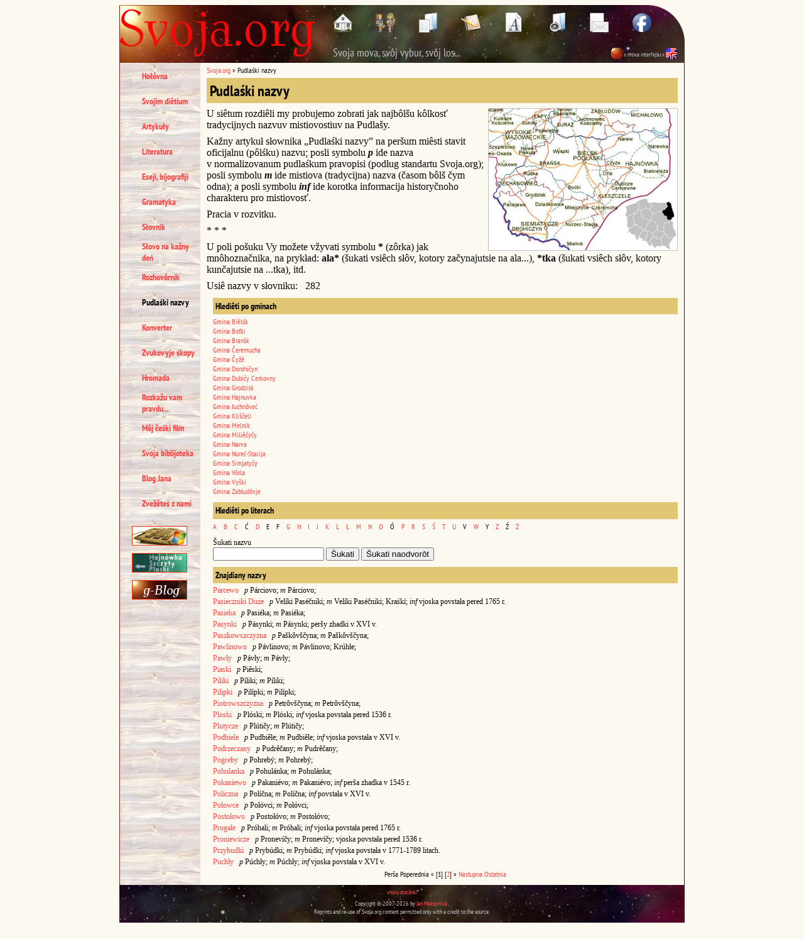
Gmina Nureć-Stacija (239, 453)
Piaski (222, 669)
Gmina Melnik (231, 425)
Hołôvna (155, 76)
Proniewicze (231, 839)
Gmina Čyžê (228, 359)
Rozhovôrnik (161, 277)
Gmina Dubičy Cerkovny (244, 378)
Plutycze (225, 726)
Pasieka (224, 612)
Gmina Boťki (229, 331)
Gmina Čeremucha (237, 349)
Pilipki (222, 692)
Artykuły (155, 126)
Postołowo (229, 816)
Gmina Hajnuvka (234, 397)
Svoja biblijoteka (167, 453)
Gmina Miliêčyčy (235, 434)
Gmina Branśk (231, 340)
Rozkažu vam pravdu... (162, 403)
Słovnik (153, 227)
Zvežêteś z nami (167, 503)
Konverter (157, 327)
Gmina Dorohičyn (235, 368)
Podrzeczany (232, 748)
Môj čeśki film (163, 428)
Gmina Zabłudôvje (237, 491)
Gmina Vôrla (229, 472)
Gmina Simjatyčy (235, 463)
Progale (224, 827)
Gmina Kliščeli (232, 415)
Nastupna (470, 874)
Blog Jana (156, 478)
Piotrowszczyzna (238, 703)
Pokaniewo (229, 782)
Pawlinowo (230, 646)
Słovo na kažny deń (165, 252)
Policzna (225, 793)
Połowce (226, 805)
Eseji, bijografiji (165, 176)
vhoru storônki (402, 892)
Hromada (156, 377)
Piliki (221, 680)
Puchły (223, 861)
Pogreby (225, 759)
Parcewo (226, 590)
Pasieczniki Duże (238, 601)
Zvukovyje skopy (168, 352)
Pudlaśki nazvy (165, 302)
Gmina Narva (230, 444)
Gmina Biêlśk (230, 321)
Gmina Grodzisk (233, 387)
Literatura (157, 151)
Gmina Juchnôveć (235, 406)
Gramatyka (159, 201)
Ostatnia (495, 874)
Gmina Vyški (229, 481)
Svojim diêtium (165, 101)
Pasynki (225, 624)
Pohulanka (228, 771)
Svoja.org (219, 70)
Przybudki (228, 850)
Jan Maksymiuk (432, 903)
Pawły (222, 658)
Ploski (222, 714)
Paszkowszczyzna (239, 635)
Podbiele (226, 737)
